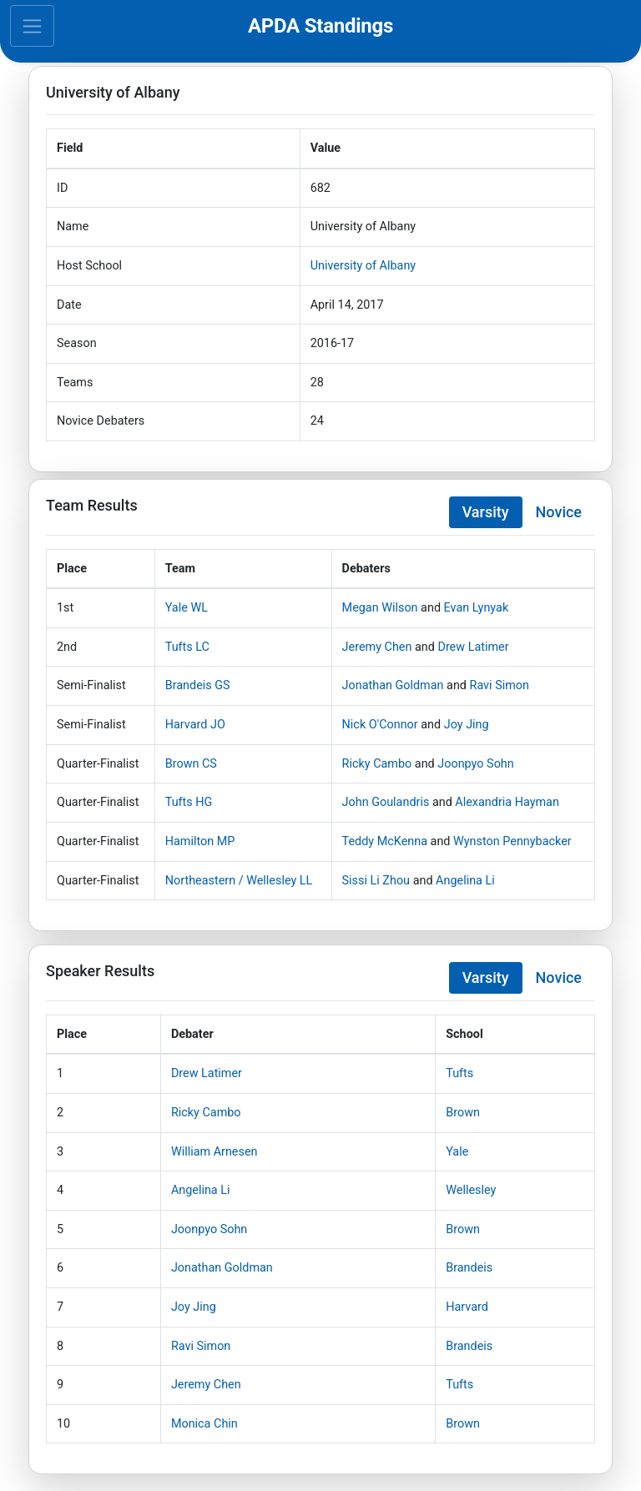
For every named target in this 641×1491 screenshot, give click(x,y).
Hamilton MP (200, 841)
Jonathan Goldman (393, 685)
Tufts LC (187, 647)
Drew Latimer (472, 647)
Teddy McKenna (384, 841)
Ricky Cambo (377, 764)
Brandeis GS (197, 685)
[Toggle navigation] (32, 26)
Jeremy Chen (377, 647)
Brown (463, 1113)
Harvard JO (195, 725)
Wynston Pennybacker (512, 841)
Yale (457, 1152)
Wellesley (471, 1190)
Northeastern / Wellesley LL (239, 881)
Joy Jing (466, 725)
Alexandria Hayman (507, 802)
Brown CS (191, 764)
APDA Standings (320, 26)
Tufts (459, 1073)
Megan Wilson (380, 608)
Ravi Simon (499, 685)
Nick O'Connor (380, 725)
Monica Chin (204, 1424)
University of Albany (363, 266)
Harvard (467, 1307)
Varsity (485, 512)
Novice (559, 512)
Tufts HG (189, 802)
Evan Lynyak (476, 608)
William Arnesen (214, 1152)
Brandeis (469, 1268)
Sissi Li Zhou (376, 881)
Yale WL (186, 608)
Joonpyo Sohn (475, 764)
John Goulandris (386, 802)
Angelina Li (465, 881)
